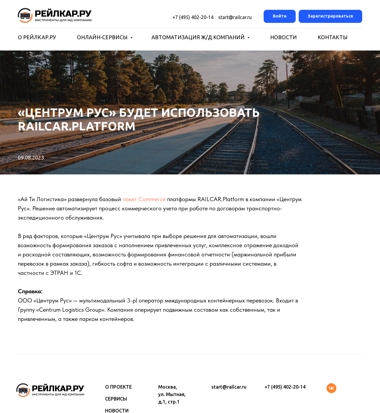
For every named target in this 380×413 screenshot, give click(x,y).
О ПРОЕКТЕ (118, 387)
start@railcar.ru (232, 17)
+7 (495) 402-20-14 (192, 17)
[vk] (331, 391)
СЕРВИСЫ (116, 398)
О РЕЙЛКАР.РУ (37, 37)
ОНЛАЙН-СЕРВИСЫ (103, 37)
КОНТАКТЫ (333, 37)
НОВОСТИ (283, 37)
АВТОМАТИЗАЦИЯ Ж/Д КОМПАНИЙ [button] (198, 37)
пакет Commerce (144, 199)
